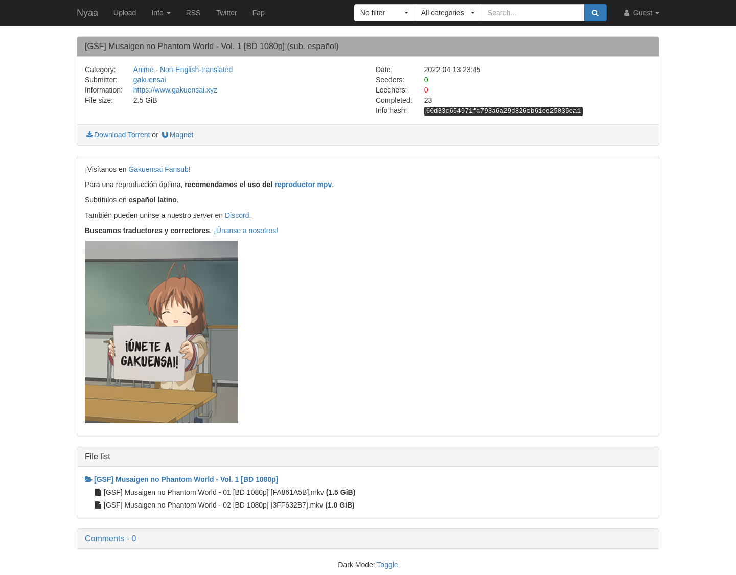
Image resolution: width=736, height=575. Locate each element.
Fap (258, 13)
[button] (384, 12)
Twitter (226, 13)
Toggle (387, 565)
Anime (143, 69)
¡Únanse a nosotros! (246, 230)
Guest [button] (640, 13)
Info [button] (160, 13)
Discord (237, 215)
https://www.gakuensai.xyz (175, 90)
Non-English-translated (196, 69)
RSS (193, 13)
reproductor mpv (303, 184)
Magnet (177, 135)
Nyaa (87, 13)
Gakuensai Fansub (158, 169)
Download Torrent (117, 135)
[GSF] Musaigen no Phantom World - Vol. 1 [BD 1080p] (181, 479)
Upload (124, 13)
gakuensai (149, 80)
